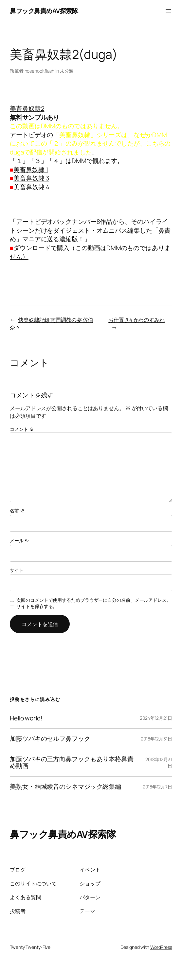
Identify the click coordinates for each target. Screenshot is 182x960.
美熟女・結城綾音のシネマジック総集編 (65, 786)
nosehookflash (40, 71)
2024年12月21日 (156, 718)
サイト (17, 570)
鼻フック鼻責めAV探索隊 (44, 11)
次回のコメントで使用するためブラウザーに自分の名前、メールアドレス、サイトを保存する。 (93, 603)
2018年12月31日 (156, 739)
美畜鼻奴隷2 (27, 108)
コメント (21, 429)
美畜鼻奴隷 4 (31, 187)
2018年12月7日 (157, 787)
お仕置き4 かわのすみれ (136, 319)
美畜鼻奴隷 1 (30, 169)
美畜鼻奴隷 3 (31, 178)
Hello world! (26, 718)
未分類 (67, 71)
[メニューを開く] (168, 11)
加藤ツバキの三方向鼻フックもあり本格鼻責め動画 (72, 763)
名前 (17, 510)
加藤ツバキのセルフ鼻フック (50, 738)
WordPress (161, 947)
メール (19, 540)
